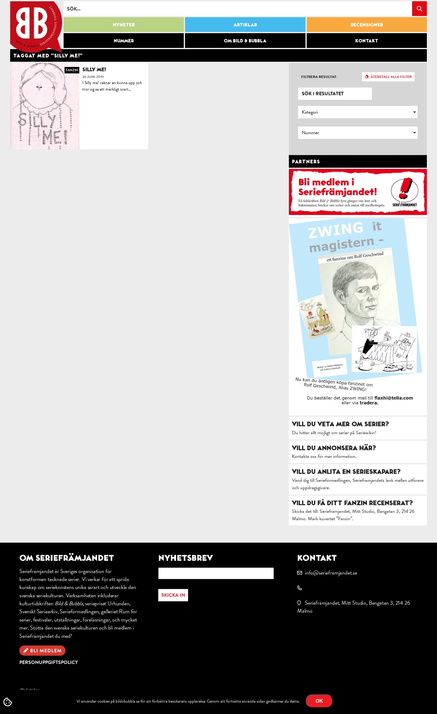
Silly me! (94, 69)
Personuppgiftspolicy (48, 662)
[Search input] (238, 8)
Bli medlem (46, 650)
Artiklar (245, 24)
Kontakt (366, 40)
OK (319, 701)
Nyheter (124, 24)
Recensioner (367, 24)
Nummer (124, 40)
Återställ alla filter (391, 77)
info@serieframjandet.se (331, 572)
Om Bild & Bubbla (245, 40)
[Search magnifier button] (419, 8)
